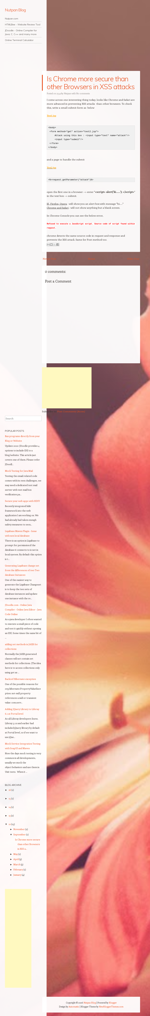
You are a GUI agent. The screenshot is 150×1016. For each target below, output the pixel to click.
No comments (83, 93)
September (19, 834)
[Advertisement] (67, 387)
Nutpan (67, 93)
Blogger (113, 1002)
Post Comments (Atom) (71, 411)
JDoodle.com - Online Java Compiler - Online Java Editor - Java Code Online (23, 609)
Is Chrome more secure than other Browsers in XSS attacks (90, 82)
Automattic (74, 1006)
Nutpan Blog (15, 9)
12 (10, 823)
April (16, 858)
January (17, 874)
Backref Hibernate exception (20, 678)
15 (10, 797)
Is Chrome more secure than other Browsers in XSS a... (27, 844)
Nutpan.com (11, 18)
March (17, 863)
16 (10, 789)
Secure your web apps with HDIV (22, 500)
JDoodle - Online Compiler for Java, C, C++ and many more (21, 32)
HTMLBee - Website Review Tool (22, 24)
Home (91, 258)
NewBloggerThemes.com (111, 1006)
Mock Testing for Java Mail (19, 470)
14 (10, 806)
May (15, 853)
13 (10, 815)
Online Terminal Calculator (19, 40)
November (19, 828)
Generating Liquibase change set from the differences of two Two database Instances (22, 570)
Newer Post (49, 258)
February (18, 869)
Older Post (133, 258)
